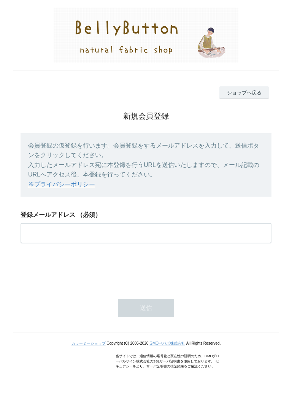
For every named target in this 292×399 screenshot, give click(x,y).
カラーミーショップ (88, 343)
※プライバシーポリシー (61, 184)
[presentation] (78, 269)
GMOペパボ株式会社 (167, 343)
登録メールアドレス (48, 214)
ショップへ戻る (244, 92)
